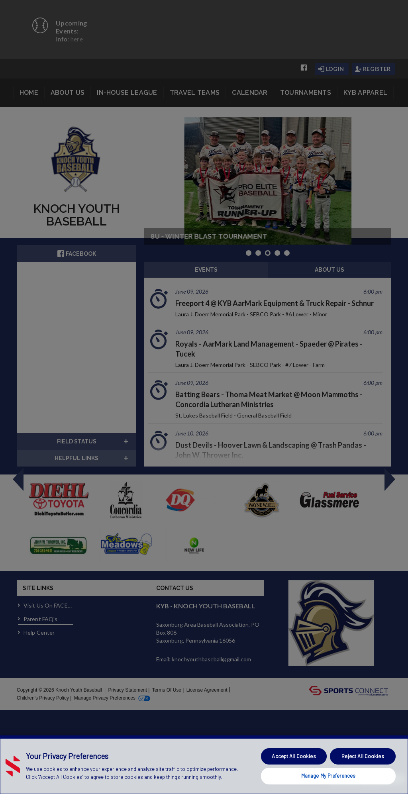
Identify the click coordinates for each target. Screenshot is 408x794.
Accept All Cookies (294, 756)
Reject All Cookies (362, 756)
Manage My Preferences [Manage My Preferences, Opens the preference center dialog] (328, 775)
